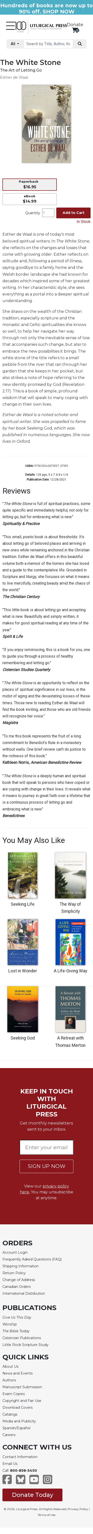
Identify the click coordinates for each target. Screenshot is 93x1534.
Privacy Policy (78, 1509)
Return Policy (14, 1273)
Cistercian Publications (21, 1338)
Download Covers (17, 1407)
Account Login (15, 1252)
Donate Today (32, 1494)
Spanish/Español (16, 1428)
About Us (10, 1366)
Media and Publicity (19, 1421)
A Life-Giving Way (70, 970)
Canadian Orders (16, 1286)
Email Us (9, 1463)
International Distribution (23, 1293)
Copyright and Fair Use (21, 1400)
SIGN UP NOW (46, 1166)
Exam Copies (13, 1394)
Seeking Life (23, 904)
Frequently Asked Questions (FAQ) (32, 1259)
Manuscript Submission (22, 1387)
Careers (8, 1435)
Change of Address (18, 1280)
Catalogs (9, 1414)
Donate (75, 24)
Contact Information (19, 1457)
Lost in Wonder (22, 970)
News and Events (17, 1373)
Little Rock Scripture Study (25, 1345)
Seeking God (23, 1038)
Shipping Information (20, 1266)
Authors (9, 1380)
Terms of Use (46, 1515)
